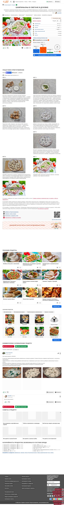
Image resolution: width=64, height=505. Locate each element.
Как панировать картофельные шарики (11, 423)
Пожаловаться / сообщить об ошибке (13, 217)
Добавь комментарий (21, 346)
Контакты (7, 487)
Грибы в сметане (39, 332)
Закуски (9, 319)
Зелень (36, 35)
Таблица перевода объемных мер (40, 37)
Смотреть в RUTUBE (8, 38)
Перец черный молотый (40, 31)
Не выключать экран (56, 18)
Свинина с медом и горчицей (50, 281)
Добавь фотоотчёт (8, 346)
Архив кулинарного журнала (28, 487)
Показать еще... (56, 306)
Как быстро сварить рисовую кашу (51, 423)
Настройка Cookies (9, 485)
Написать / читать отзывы (10, 213)
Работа (30, 1)
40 (5, 392)
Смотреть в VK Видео (23, 38)
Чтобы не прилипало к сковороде (31, 423)
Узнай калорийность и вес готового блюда (45, 55)
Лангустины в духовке (28, 299)
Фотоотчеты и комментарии (11, 494)
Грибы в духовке (39, 319)
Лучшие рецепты (25, 476)
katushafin (58, 13)
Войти (57, 1)
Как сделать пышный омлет (10, 438)
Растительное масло (39, 29)
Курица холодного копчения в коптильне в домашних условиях (51, 300)
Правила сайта (8, 478)
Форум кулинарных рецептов (11, 496)
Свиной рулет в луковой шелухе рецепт (51, 264)
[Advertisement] (17, 58)
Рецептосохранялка (19, 1)
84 (5, 47)
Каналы (25, 1)
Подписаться (52, 484)
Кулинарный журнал (26, 485)
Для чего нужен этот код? (56, 219)
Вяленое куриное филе (9, 299)
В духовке (24, 319)
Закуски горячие (54, 332)
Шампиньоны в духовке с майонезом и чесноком (9, 282)
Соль (36, 33)
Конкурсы (34, 1)
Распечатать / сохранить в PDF (11, 215)
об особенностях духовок (43, 208)
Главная (6, 476)
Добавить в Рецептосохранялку (11, 211)
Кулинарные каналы (9, 498)
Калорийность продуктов (27, 483)
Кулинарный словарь (26, 480)
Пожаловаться (6, 15)
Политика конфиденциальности (12, 480)
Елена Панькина (9, 352)
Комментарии (22, 14)
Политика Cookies (9, 483)
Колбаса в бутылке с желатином (11, 263)
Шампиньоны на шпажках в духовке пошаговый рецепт (32, 264)
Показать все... (57, 339)
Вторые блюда (54, 319)
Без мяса (9, 332)
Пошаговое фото (29, 14)
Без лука (24, 332)
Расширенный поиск (9, 491)
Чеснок (36, 27)
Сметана (36, 25)
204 (25, 47)
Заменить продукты (37, 20)
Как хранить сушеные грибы (30, 438)
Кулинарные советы (26, 478)
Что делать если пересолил (49, 438)
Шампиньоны (37, 23)
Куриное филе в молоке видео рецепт (30, 282)
